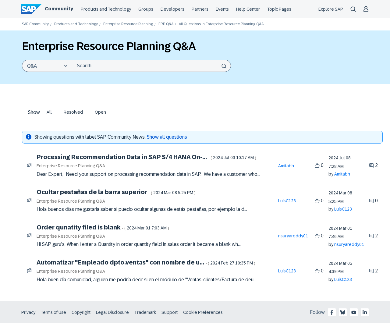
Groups (145, 9)
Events (222, 9)
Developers (172, 9)
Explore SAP (330, 9)
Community (59, 8)
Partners (200, 9)
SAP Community (35, 24)
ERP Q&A (165, 24)
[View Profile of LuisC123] (287, 200)
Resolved (73, 112)
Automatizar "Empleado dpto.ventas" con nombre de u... (146, 262)
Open (100, 112)
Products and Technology (106, 9)
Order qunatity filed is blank (103, 227)
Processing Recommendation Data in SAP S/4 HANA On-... (146, 157)
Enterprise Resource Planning (128, 24)
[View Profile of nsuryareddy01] (293, 235)
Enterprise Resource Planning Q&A (71, 165)
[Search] (151, 66)
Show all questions (167, 137)
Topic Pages (279, 9)
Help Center (248, 9)
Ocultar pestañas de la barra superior (116, 192)
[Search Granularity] (46, 66)
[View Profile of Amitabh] (286, 165)
